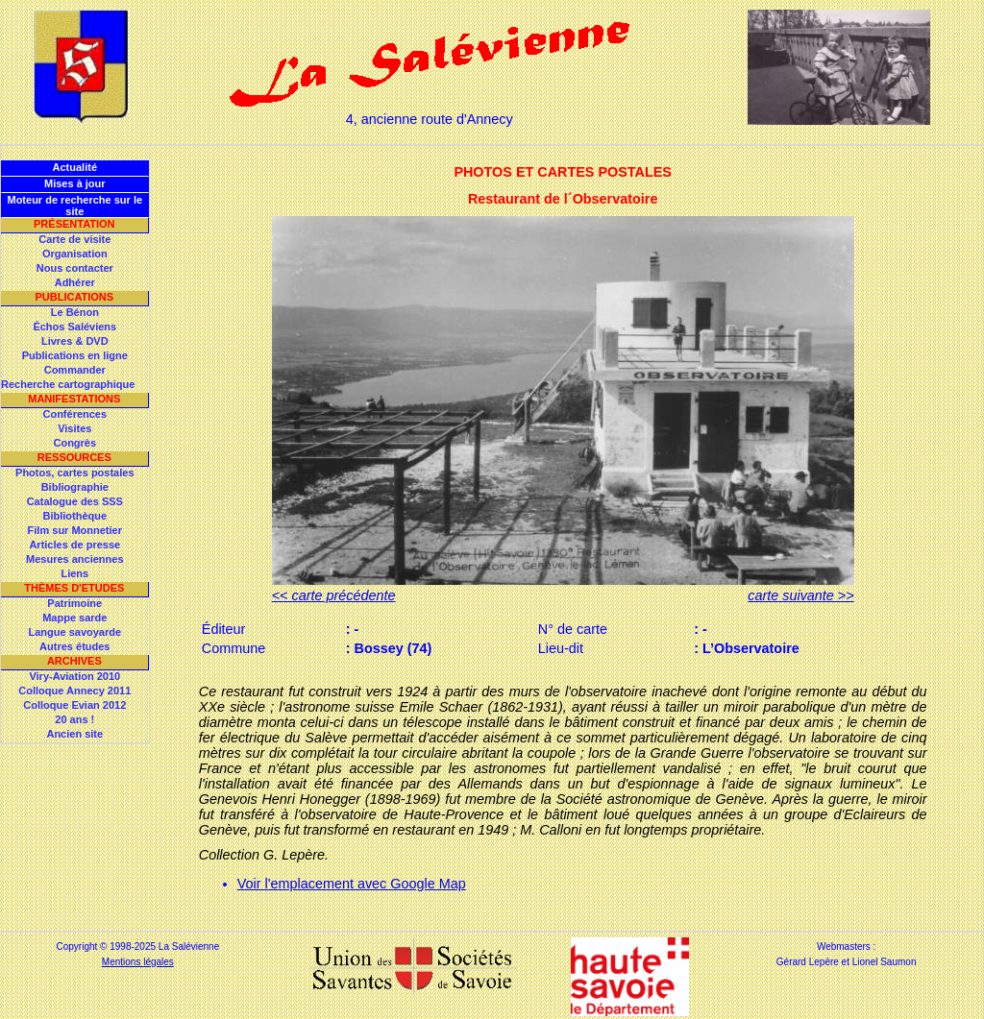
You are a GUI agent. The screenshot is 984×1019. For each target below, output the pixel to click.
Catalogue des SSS (75, 501)
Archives (74, 661)
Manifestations (74, 398)
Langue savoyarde (75, 632)
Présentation (74, 224)
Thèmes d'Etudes (74, 588)
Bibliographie (75, 487)
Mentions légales (138, 962)
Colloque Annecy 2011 (74, 690)
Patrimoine (74, 603)
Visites (74, 428)
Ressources (74, 457)
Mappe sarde (74, 617)
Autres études (74, 646)
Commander (75, 370)
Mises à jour (75, 183)
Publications (74, 297)
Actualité (75, 167)
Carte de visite (74, 239)
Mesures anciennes (75, 559)
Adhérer (75, 282)
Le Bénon (75, 312)
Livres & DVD (75, 341)
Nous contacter (75, 268)
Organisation (75, 253)
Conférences (74, 414)
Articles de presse (74, 544)
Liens (74, 573)
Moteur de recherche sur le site (74, 205)
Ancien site (74, 734)
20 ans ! (74, 719)
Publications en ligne (75, 355)
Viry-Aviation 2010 (74, 676)
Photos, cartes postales (75, 472)
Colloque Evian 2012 (74, 705)
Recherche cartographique (68, 384)
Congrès (74, 443)
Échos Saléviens (74, 326)
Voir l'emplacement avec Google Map (351, 883)
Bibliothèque (74, 516)
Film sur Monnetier (75, 530)
